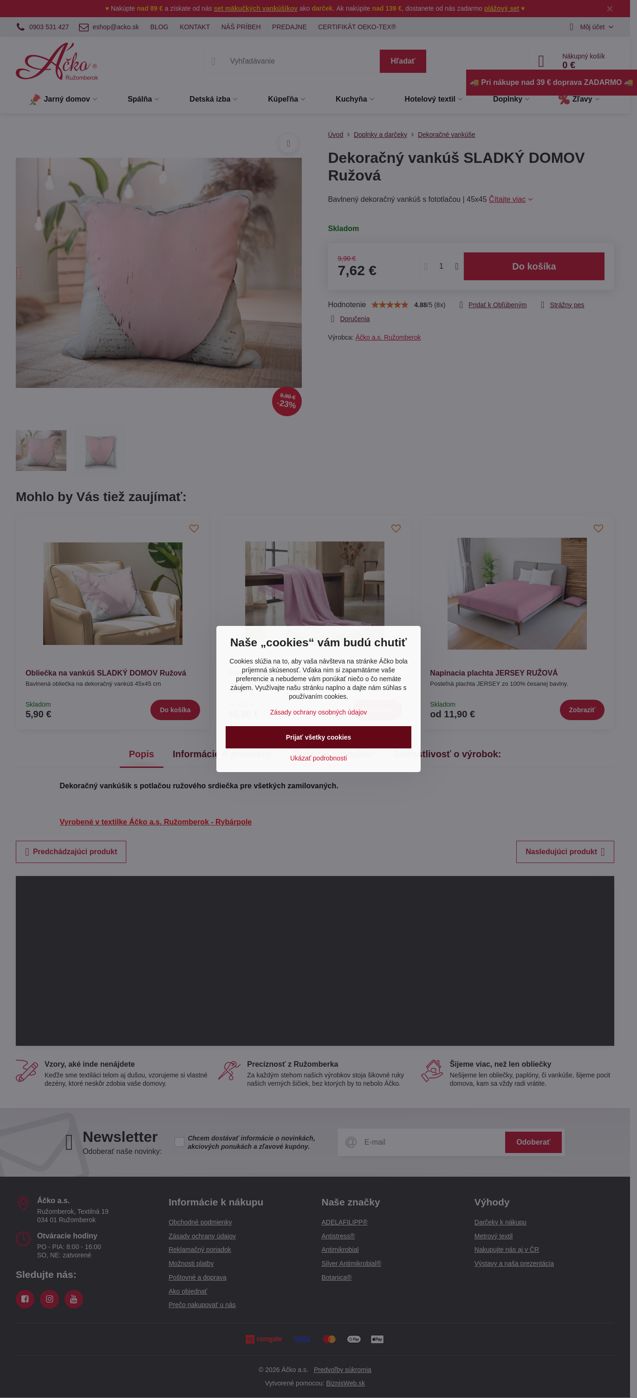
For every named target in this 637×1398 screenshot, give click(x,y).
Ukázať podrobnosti (318, 758)
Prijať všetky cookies (318, 737)
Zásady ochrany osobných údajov (318, 712)
